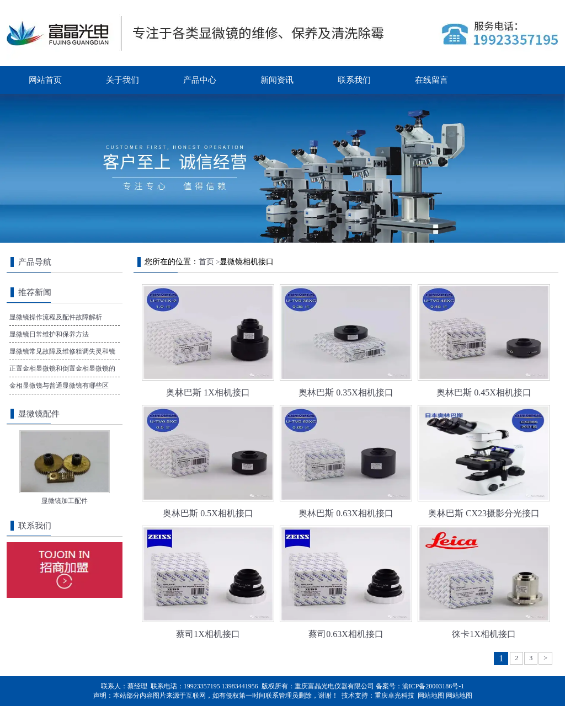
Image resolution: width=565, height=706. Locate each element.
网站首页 (45, 80)
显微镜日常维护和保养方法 (49, 334)
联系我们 (354, 80)
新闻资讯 (277, 80)
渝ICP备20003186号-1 (433, 686)
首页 (206, 262)
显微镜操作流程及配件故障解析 (55, 317)
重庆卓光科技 (394, 695)
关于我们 (122, 80)
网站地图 (431, 695)
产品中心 (199, 80)
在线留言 (431, 80)
